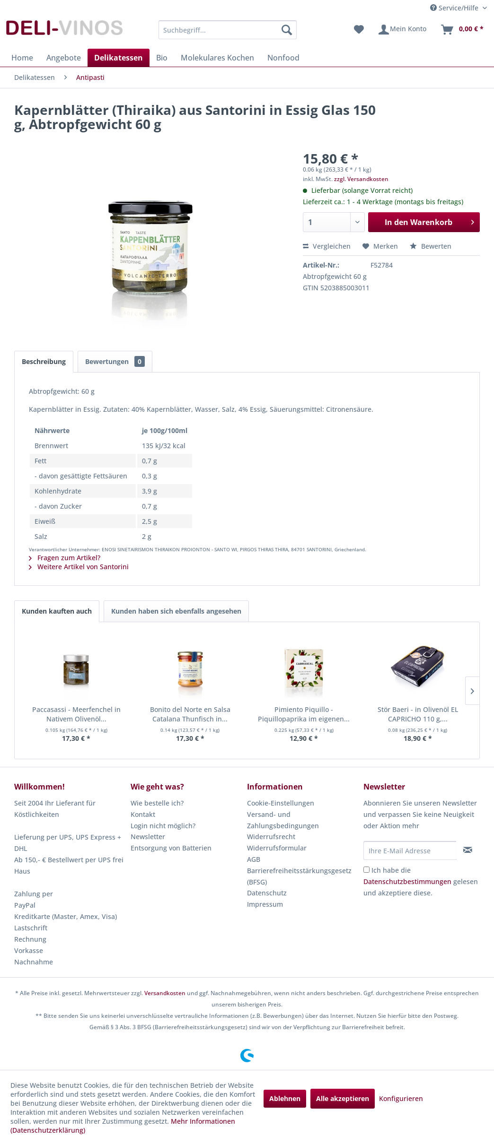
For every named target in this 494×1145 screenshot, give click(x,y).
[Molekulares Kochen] (217, 58)
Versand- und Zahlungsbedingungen (283, 820)
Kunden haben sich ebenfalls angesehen (176, 611)
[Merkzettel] (359, 29)
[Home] (22, 58)
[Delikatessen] (119, 58)
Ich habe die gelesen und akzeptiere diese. (420, 881)
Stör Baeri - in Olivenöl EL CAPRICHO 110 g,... (418, 714)
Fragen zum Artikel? (64, 557)
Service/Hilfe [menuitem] (455, 7)
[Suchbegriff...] (228, 29)
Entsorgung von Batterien (171, 847)
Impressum (265, 904)
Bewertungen (115, 361)
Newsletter (148, 836)
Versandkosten (164, 993)
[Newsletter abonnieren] (467, 850)
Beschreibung (44, 361)
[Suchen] (287, 29)
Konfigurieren (401, 1098)
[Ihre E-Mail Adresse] (410, 850)
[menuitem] (228, 29)
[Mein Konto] (402, 29)
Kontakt (143, 814)
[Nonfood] (283, 58)
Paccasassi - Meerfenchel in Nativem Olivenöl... (76, 714)
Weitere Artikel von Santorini (79, 566)
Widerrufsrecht (271, 836)
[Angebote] (64, 58)
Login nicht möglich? (163, 825)
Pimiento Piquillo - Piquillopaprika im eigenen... (304, 714)
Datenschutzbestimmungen (407, 881)
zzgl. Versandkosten (361, 179)
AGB (253, 859)
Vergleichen (327, 246)
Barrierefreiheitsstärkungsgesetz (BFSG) (299, 876)
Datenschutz (267, 892)
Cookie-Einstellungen (280, 802)
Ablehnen (284, 1098)
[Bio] (162, 58)
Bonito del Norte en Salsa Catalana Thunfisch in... (190, 714)
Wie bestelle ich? (157, 802)
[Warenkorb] (461, 29)
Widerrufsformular (277, 847)
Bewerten (430, 246)
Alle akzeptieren (342, 1098)
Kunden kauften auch (57, 611)
